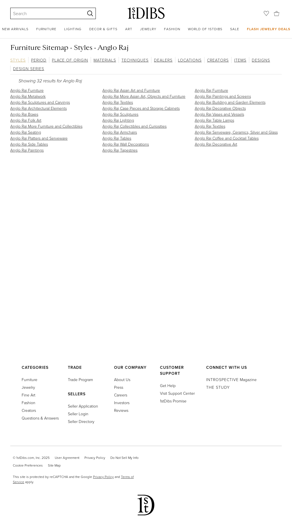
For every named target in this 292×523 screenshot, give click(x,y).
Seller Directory (81, 421)
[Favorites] (266, 13)
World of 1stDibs (205, 29)
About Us (122, 379)
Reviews (121, 410)
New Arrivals (15, 29)
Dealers (163, 60)
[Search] (45, 13)
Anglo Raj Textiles (117, 102)
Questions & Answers (40, 418)
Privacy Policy (94, 457)
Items (240, 60)
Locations (190, 60)
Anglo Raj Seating (25, 132)
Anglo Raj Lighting (118, 120)
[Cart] (276, 13)
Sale (234, 29)
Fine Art (28, 395)
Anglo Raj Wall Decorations (125, 144)
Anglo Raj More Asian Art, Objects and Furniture (143, 96)
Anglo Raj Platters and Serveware (39, 138)
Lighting (73, 29)
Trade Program (80, 379)
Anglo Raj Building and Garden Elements (230, 102)
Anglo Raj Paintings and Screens (223, 96)
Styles (18, 60)
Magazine (231, 379)
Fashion (172, 29)
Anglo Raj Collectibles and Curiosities (134, 126)
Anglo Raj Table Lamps (214, 120)
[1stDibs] (146, 13)
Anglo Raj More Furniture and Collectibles (46, 126)
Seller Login (78, 413)
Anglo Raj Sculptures (120, 114)
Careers (120, 395)
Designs (261, 60)
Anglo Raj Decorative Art (216, 144)
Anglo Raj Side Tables (29, 144)
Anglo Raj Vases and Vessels (219, 114)
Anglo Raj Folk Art (25, 120)
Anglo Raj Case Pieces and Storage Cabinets (141, 108)
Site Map (54, 465)
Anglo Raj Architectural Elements (38, 108)
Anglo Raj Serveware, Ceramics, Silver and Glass (236, 132)
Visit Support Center (177, 393)
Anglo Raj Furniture (27, 90)
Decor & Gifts (103, 29)
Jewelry (148, 29)
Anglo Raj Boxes (24, 114)
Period (38, 60)
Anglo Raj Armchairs (119, 132)
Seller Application (83, 406)
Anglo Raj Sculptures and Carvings (40, 102)
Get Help (168, 385)
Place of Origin (70, 60)
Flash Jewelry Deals (268, 29)
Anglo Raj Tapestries (119, 150)
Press (118, 387)
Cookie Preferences (28, 465)
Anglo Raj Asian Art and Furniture (131, 90)
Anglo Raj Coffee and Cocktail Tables (227, 138)
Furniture (46, 29)
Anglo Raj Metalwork (28, 96)
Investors (121, 402)
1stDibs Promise (173, 401)
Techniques (135, 60)
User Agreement (67, 457)
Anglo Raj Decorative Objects (220, 108)
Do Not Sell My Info (124, 457)
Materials (105, 60)
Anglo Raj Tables (116, 138)
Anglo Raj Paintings (27, 150)
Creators (218, 60)
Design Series (28, 68)
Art (128, 29)
